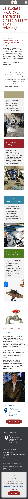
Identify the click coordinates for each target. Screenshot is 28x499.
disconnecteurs (12, 262)
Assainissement (8, 452)
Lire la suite (14, 489)
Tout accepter (14, 493)
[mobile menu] (26, 2)
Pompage (6, 457)
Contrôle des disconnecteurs (11, 459)
